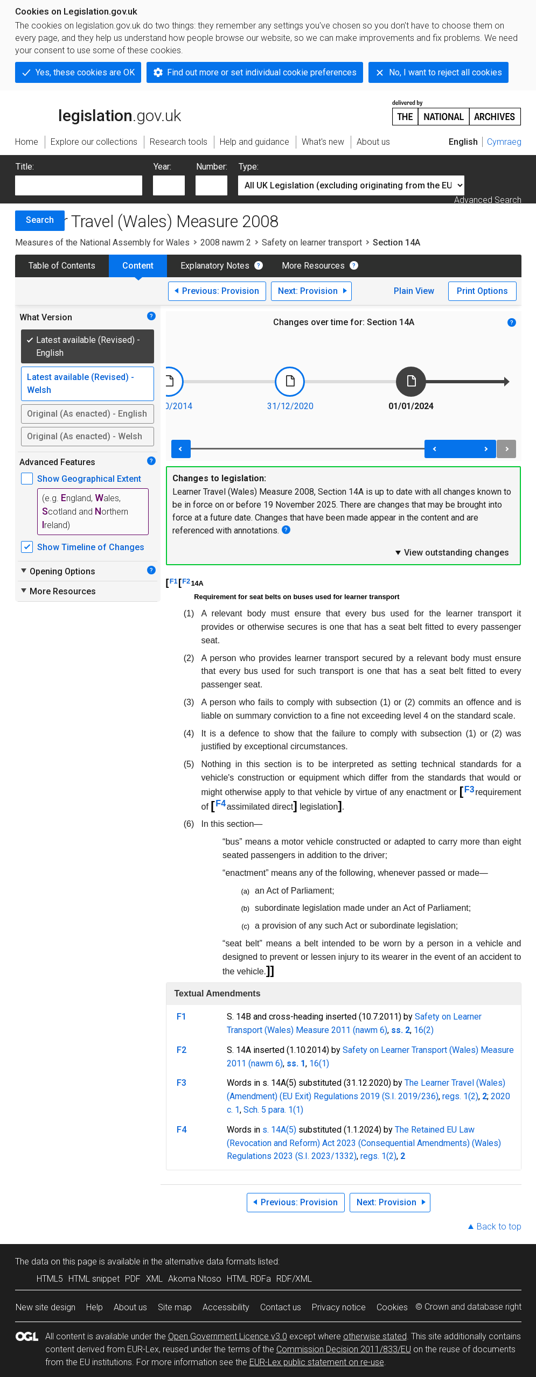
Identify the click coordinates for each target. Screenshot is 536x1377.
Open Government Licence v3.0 (227, 1336)
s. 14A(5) (279, 1130)
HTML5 (50, 1279)
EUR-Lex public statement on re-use (316, 1362)
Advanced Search (487, 200)
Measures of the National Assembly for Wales (102, 242)
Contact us (280, 1307)
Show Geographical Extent (89, 479)
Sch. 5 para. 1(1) (273, 1110)
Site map (175, 1307)
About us (130, 1307)
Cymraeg (504, 142)
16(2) (424, 1030)
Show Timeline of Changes (90, 547)
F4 (220, 803)
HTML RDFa (249, 1279)
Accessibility (226, 1307)
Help (94, 1307)
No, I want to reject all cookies (445, 72)
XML (154, 1279)
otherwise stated (375, 1336)
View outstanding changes (451, 552)
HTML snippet (94, 1279)
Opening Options (57, 571)
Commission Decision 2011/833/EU (343, 1349)
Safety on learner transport (312, 242)
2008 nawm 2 (225, 242)
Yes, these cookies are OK (85, 72)
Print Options (482, 291)
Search (40, 220)
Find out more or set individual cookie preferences (262, 72)
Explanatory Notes (214, 266)
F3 (469, 789)
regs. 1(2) (460, 1096)
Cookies (392, 1307)
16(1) (319, 1063)
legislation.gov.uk (98, 112)
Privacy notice (339, 1307)
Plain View (414, 291)
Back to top (499, 1226)
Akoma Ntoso (194, 1279)
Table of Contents (62, 266)
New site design (45, 1307)
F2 (186, 581)
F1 (174, 581)
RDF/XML (294, 1279)
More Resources (313, 266)
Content (138, 266)
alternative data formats (210, 1261)
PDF (133, 1279)
